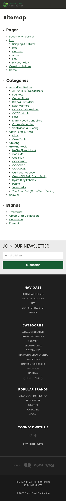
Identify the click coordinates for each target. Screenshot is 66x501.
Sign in (26, 307)
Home (13, 70)
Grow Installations (20, 66)
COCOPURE (19, 169)
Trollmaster (16, 212)
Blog (14, 48)
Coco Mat (18, 154)
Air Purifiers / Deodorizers (27, 91)
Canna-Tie (16, 219)
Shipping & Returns (23, 44)
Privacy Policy (20, 62)
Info (11, 40)
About (16, 55)
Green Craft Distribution (24, 216)
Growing (14, 143)
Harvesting (33, 359)
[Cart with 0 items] (55, 4)
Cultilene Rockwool (23, 172)
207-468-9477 (33, 444)
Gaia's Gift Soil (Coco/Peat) (29, 176)
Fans (15, 117)
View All (33, 414)
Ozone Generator (23, 124)
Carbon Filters (20, 98)
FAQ (14, 59)
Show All (14, 195)
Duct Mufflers (20, 106)
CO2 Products (20, 113)
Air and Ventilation (20, 87)
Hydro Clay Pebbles (24, 180)
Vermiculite (19, 187)
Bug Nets (17, 94)
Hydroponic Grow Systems (33, 354)
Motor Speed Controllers (27, 120)
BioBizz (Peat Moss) (24, 150)
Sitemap (33, 312)
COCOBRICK (19, 161)
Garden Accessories (33, 364)
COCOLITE (18, 165)
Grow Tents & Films (21, 132)
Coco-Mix (18, 158)
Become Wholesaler (21, 36)
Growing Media (18, 146)
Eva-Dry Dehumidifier (25, 109)
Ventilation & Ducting (25, 128)
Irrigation (33, 368)
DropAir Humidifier (23, 102)
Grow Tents (19, 139)
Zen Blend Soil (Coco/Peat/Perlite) (33, 191)
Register (39, 307)
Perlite (16, 184)
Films (15, 135)
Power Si (14, 223)
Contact (17, 51)
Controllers (33, 350)
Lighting (33, 373)
